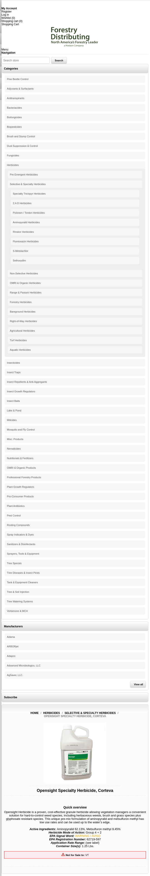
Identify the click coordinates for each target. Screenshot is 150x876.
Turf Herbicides (18, 340)
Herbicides (13, 165)
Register (7, 11)
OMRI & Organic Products (21, 467)
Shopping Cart (10, 24)
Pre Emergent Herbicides (24, 174)
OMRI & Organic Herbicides (25, 283)
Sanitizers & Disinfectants (21, 544)
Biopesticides (14, 126)
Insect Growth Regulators (21, 391)
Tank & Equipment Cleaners (22, 582)
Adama (11, 637)
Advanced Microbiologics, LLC (24, 665)
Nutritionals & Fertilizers (20, 458)
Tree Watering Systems (20, 601)
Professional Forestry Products (24, 477)
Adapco (11, 656)
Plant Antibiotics (16, 506)
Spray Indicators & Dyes (20, 534)
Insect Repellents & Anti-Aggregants (27, 381)
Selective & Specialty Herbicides (28, 184)
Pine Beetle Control (18, 79)
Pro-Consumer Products (20, 496)
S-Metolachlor (20, 251)
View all (138, 684)
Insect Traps (14, 372)
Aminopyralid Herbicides (26, 222)
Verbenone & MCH (17, 611)
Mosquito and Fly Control (21, 429)
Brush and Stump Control (21, 136)
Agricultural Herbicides (22, 330)
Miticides (12, 420)
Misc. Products (15, 439)
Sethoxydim (19, 260)
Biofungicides (14, 117)
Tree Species (14, 563)
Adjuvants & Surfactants (20, 88)
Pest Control (14, 515)
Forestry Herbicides (21, 302)
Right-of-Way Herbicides (23, 321)
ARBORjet (13, 646)
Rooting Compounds (18, 525)
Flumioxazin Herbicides (26, 241)
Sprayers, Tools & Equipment (23, 553)
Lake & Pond (14, 410)
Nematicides (14, 448)
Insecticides (13, 362)
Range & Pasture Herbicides (26, 292)
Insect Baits (13, 401)
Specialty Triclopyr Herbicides (29, 193)
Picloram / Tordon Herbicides (29, 212)
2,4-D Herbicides (22, 203)
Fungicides (13, 155)
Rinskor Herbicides (23, 231)
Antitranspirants (15, 98)
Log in (5, 14)
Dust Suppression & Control (22, 146)
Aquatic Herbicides (20, 349)
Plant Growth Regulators (20, 487)
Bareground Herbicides (23, 311)
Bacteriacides (14, 107)
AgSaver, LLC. (15, 675)
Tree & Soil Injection (18, 592)
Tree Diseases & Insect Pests (23, 572)
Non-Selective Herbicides (24, 273)
